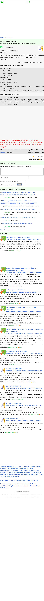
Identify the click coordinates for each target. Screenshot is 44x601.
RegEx (11, 487)
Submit (19, 186)
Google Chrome (12, 470)
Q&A (21, 487)
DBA (15, 485)
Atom (33, 482)
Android (3, 468)
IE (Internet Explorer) (26, 470)
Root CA (27, 476)
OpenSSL (27, 474)
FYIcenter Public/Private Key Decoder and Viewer (18, 211)
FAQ (1, 489)
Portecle (39, 474)
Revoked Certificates (16, 476)
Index (24, 482)
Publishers (4, 476)
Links (17, 487)
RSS (28, 482)
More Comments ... (6, 231)
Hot (6, 482)
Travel (38, 487)
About (11, 482)
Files (34, 485)
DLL (29, 485)
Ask (37, 482)
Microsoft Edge (5, 474)
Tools (41, 476)
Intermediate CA (6, 472)
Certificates (4, 487)
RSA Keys (34, 476)
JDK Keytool (23, 472)
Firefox (38, 468)
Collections (18, 482)
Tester (2, 485)
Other (33, 474)
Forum (6, 489)
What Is (9, 478)
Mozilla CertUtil (17, 474)
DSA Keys (25, 468)
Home (2, 37)
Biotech (26, 487)
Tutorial (3, 478)
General (3, 470)
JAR (26, 485)
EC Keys (9, 37)
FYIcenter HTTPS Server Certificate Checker (17, 225)
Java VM (15, 472)
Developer (9, 485)
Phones (32, 487)
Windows (16, 478)
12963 (3, 152)
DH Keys (18, 468)
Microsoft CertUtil (35, 472)
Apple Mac (10, 468)
